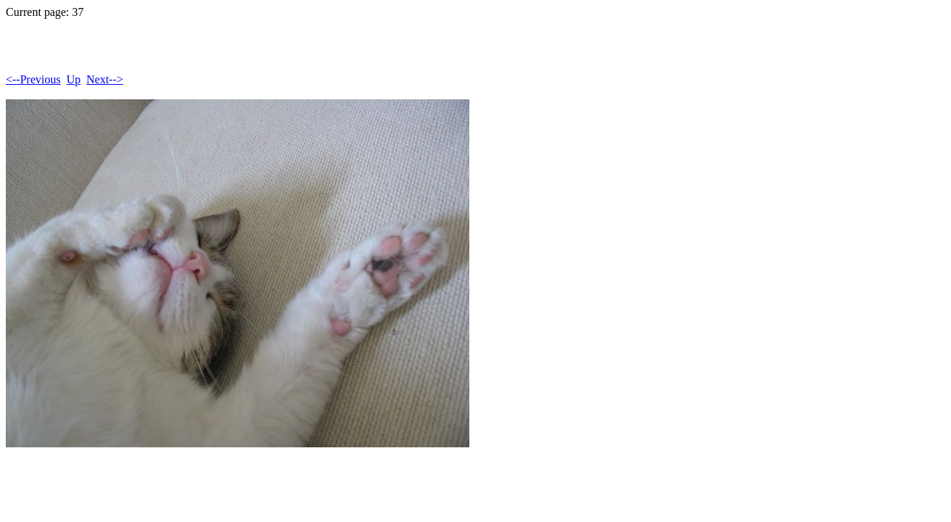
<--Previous (33, 79)
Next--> (104, 79)
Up (74, 79)
